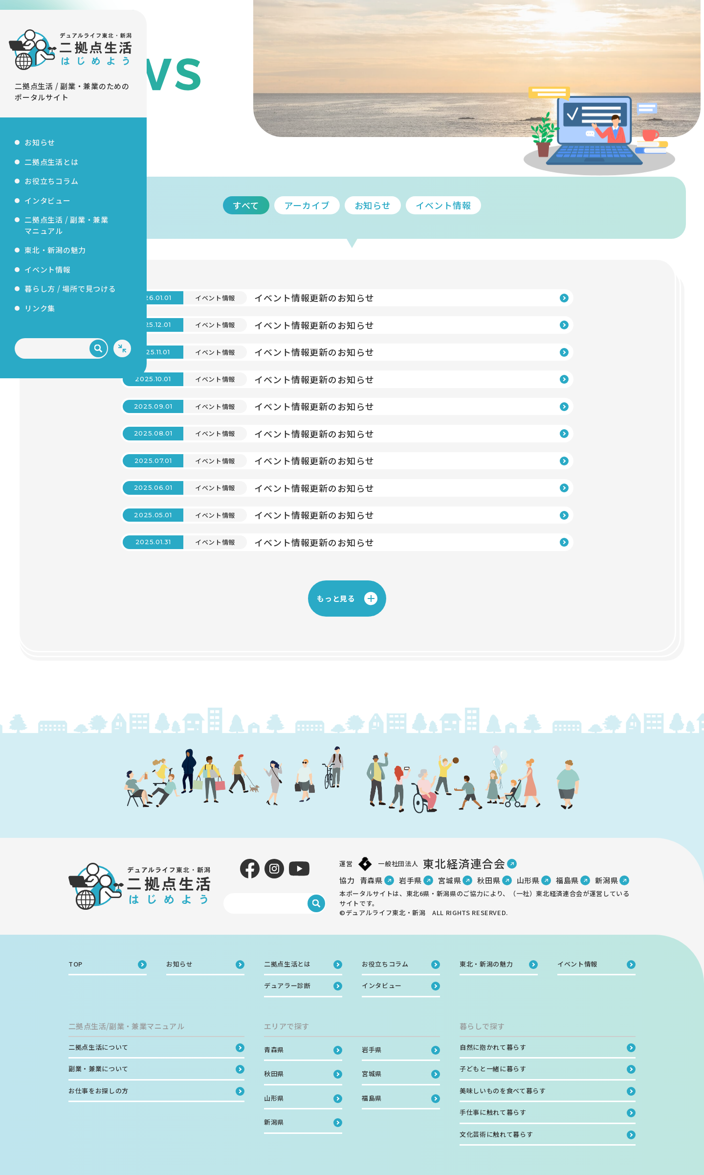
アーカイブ (380, 205)
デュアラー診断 (287, 985)
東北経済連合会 (464, 863)
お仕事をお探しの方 (98, 1090)
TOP (185, 150)
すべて (319, 205)
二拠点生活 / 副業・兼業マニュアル (66, 225)
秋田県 (488, 880)
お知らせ (39, 142)
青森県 (371, 880)
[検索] (98, 348)
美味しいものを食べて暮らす (503, 1090)
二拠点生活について (98, 1047)
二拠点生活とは (51, 162)
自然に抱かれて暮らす (493, 1047)
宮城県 (449, 880)
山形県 (528, 880)
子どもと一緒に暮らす (493, 1068)
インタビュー (47, 200)
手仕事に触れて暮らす (493, 1112)
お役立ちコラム (51, 181)
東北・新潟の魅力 (55, 250)
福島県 (567, 880)
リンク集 (39, 308)
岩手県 (410, 880)
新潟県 (606, 880)
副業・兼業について (98, 1068)
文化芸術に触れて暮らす (496, 1134)
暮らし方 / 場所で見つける (70, 288)
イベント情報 (47, 269)
